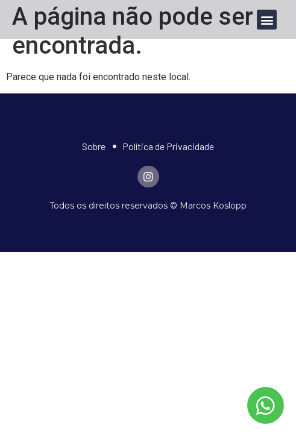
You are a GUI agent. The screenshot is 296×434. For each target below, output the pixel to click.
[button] (267, 20)
